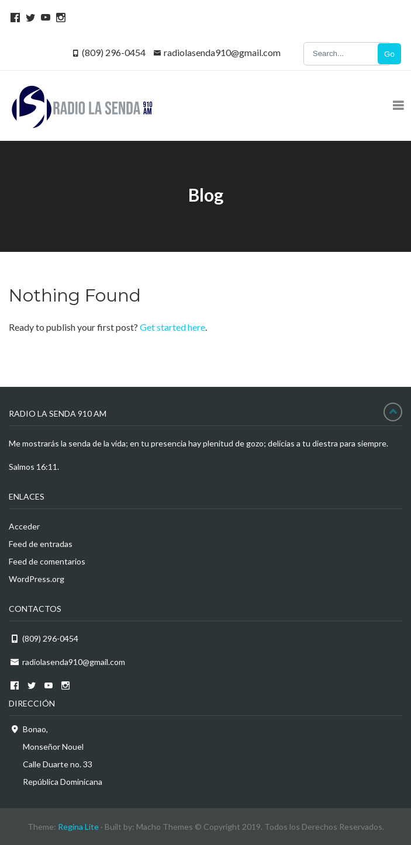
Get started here (172, 327)
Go (389, 54)
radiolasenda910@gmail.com (222, 52)
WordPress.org (36, 579)
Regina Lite (78, 827)
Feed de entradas (40, 544)
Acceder (24, 526)
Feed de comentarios (47, 561)
